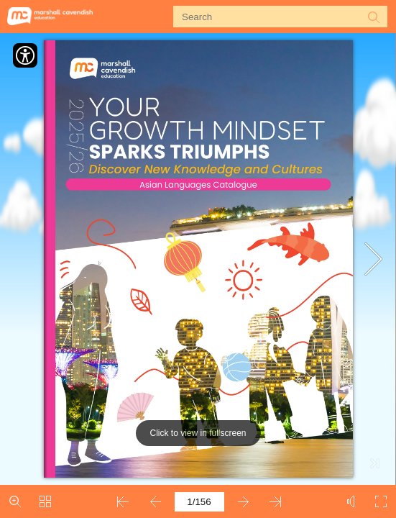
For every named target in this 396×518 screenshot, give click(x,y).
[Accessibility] (25, 55)
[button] (373, 16)
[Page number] (199, 502)
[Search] (271, 16)
